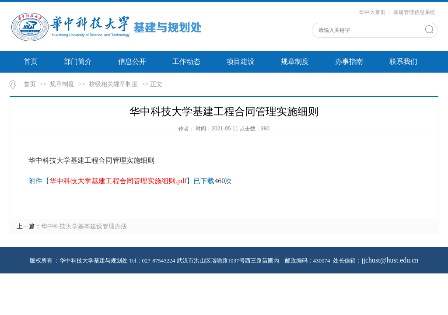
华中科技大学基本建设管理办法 (84, 226)
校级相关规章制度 (113, 84)
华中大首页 (372, 12)
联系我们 (403, 61)
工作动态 (186, 61)
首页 (31, 61)
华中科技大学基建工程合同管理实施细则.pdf (117, 181)
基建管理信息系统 (414, 12)
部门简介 (78, 61)
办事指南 (349, 61)
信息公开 (132, 61)
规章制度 (295, 61)
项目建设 (241, 61)
